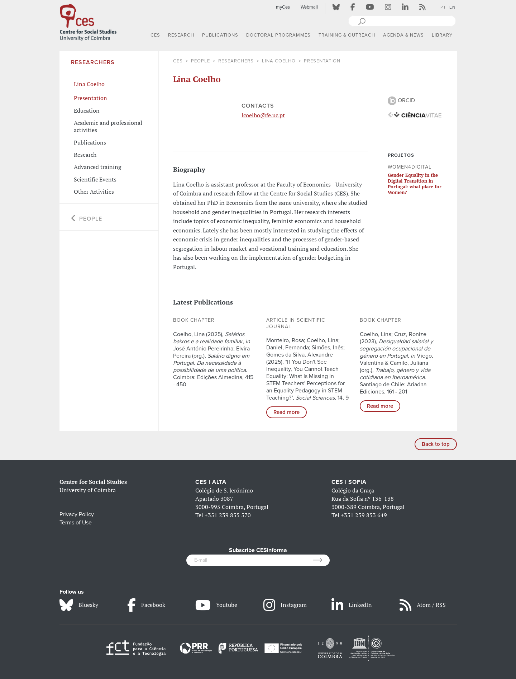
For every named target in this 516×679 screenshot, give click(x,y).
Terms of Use (75, 522)
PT (443, 7)
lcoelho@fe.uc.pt (263, 115)
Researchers (236, 61)
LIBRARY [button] (442, 35)
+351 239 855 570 (228, 515)
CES (178, 61)
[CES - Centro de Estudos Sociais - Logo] (88, 21)
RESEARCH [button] (181, 35)
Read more (286, 412)
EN (452, 7)
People (200, 61)
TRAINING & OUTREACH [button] (347, 35)
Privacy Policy (76, 514)
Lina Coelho (279, 61)
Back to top (436, 444)
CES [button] (155, 35)
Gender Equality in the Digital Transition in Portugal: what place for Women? (414, 184)
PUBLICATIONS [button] (220, 35)
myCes (283, 7)
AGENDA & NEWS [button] (403, 35)
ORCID (401, 100)
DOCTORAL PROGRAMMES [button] (278, 35)
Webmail (309, 7)
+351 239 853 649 (364, 515)
